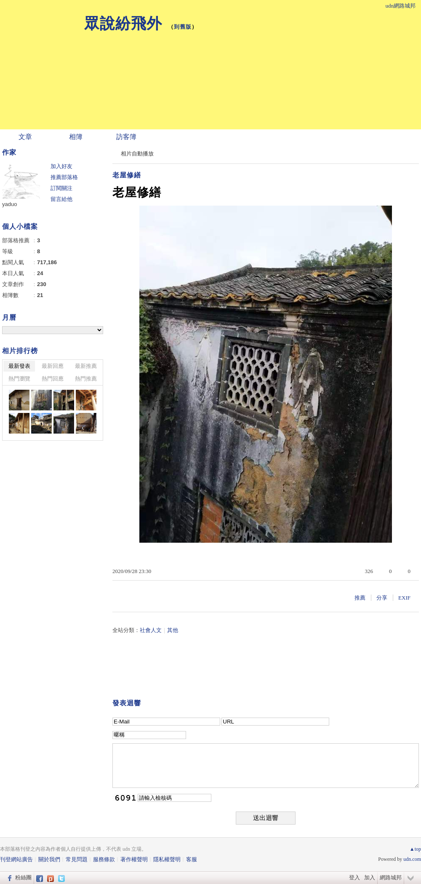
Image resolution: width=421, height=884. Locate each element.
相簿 (76, 136)
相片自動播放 (137, 153)
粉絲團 (23, 877)
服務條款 (104, 859)
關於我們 (49, 859)
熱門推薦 (86, 378)
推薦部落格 (64, 177)
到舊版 (183, 27)
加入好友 (61, 166)
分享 (381, 598)
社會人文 (151, 630)
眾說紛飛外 (123, 23)
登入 (354, 877)
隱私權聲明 (167, 859)
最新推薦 (86, 366)
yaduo (9, 204)
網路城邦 (391, 877)
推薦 (359, 598)
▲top (415, 849)
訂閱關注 (61, 188)
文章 (25, 136)
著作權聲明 (134, 859)
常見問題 (77, 859)
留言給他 (61, 199)
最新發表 (19, 366)
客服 (191, 859)
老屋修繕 (126, 175)
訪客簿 (126, 136)
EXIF (404, 598)
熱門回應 (53, 378)
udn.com (412, 859)
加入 (369, 877)
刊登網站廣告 (16, 859)
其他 (172, 630)
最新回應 (53, 366)
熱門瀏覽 (19, 378)
